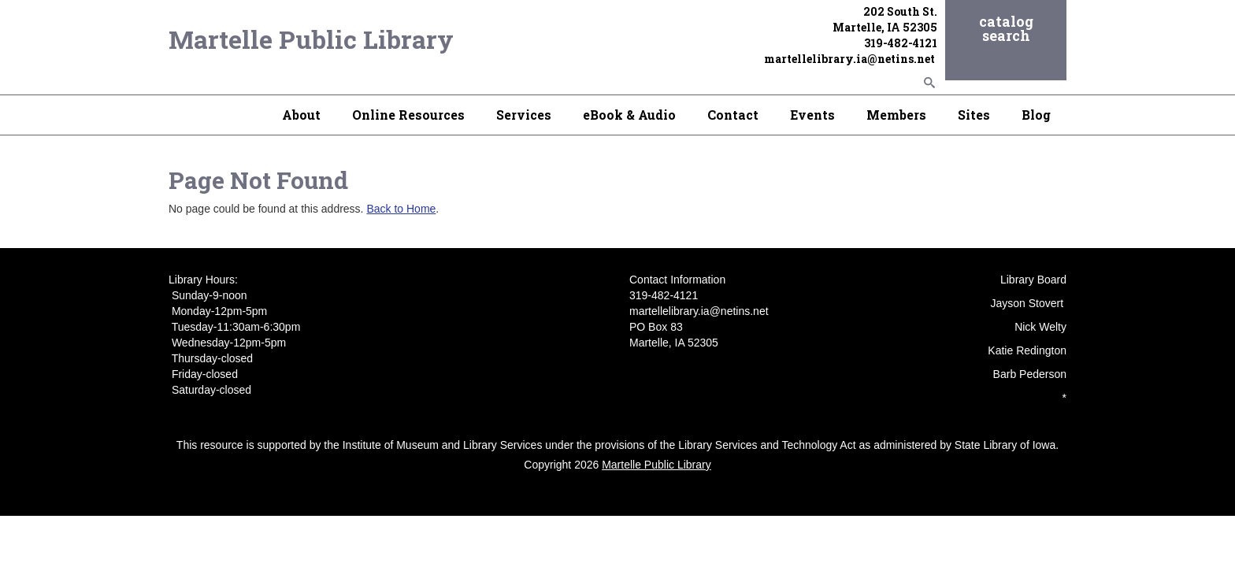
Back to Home (401, 208)
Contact (732, 114)
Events (812, 114)
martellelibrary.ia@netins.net (850, 58)
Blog (1036, 114)
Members (896, 114)
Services (523, 114)
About (301, 114)
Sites (974, 114)
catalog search (1006, 28)
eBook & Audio (629, 114)
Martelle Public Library (311, 39)
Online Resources (408, 114)
